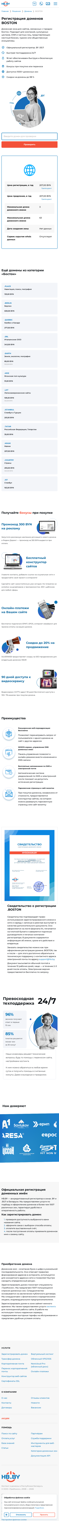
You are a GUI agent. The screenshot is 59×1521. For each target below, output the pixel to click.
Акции (5, 1418)
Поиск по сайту (9, 1433)
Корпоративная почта (12, 1364)
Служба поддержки (41, 1438)
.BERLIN (8, 303)
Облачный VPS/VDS (41, 1359)
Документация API (40, 1456)
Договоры (6, 1407)
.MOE (6, 373)
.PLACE (7, 286)
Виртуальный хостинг (42, 1354)
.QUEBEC (8, 320)
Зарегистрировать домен (14, 1354)
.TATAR (7, 426)
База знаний (7, 1443)
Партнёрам (37, 1433)
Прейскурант (46, 188)
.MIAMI (7, 443)
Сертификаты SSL (10, 1381)
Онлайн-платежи (40, 1371)
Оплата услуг (8, 1438)
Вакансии (36, 1407)
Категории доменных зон (44, 1451)
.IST (6, 480)
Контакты (6, 1403)
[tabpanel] (29, 202)
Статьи (4, 1448)
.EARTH (7, 353)
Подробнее (39, 1508)
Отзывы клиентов (40, 1398)
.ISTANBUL (9, 410)
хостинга (51, 1306)
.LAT (6, 390)
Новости (35, 1403)
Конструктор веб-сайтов (14, 1376)
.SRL (6, 337)
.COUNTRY (9, 460)
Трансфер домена (10, 1359)
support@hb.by (47, 959)
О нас (4, 1398)
